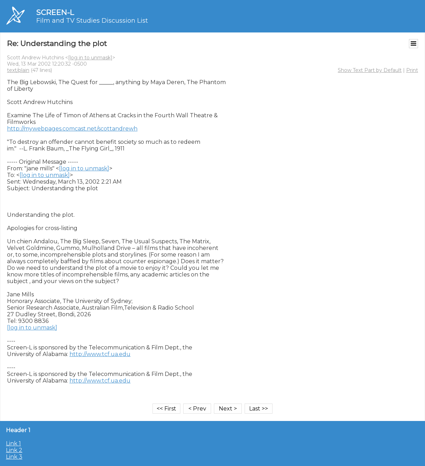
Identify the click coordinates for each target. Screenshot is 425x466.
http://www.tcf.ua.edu (100, 354)
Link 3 (14, 456)
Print (412, 70)
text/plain (18, 70)
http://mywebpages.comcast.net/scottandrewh (72, 128)
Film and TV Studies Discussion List (92, 20)
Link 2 (14, 450)
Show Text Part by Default (370, 70)
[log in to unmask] (90, 57)
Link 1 (13, 443)
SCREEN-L (55, 12)
